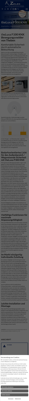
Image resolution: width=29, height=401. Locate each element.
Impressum (10, 398)
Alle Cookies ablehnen (7, 390)
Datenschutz (18, 398)
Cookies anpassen (6, 394)
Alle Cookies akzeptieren (7, 387)
